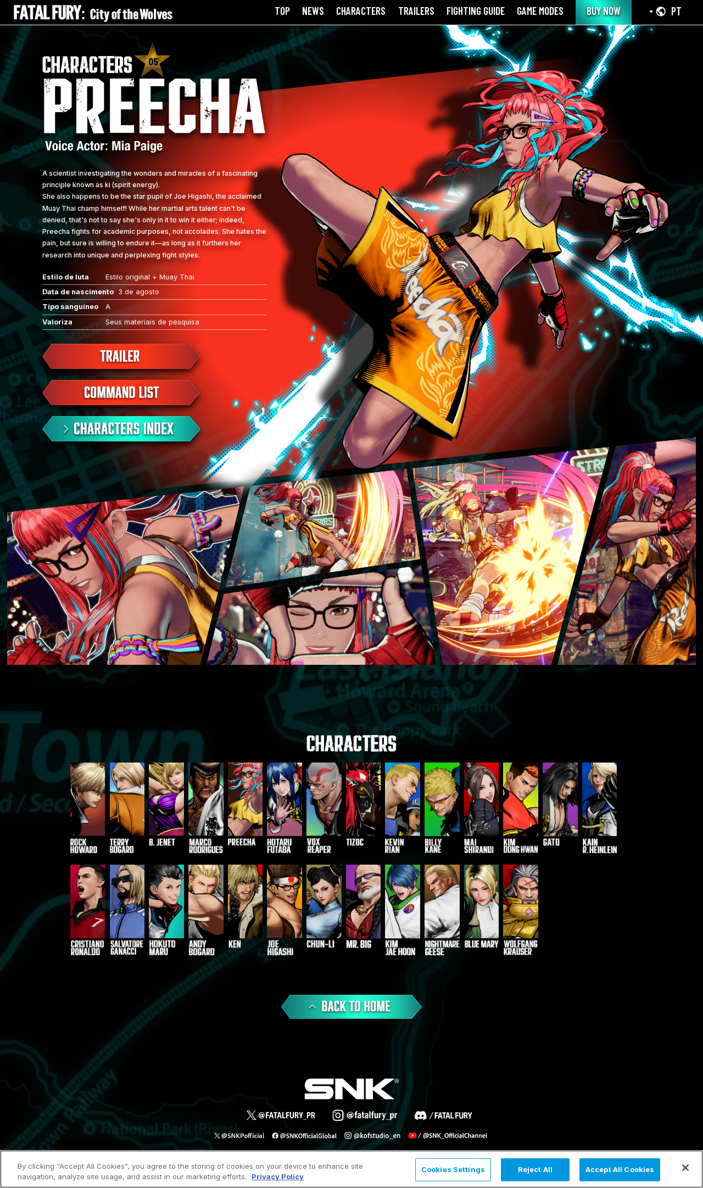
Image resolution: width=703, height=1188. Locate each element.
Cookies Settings (453, 1169)
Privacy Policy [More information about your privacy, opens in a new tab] (278, 1176)
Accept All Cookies (619, 1169)
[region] (351, 1169)
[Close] (685, 1168)
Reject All (535, 1169)
